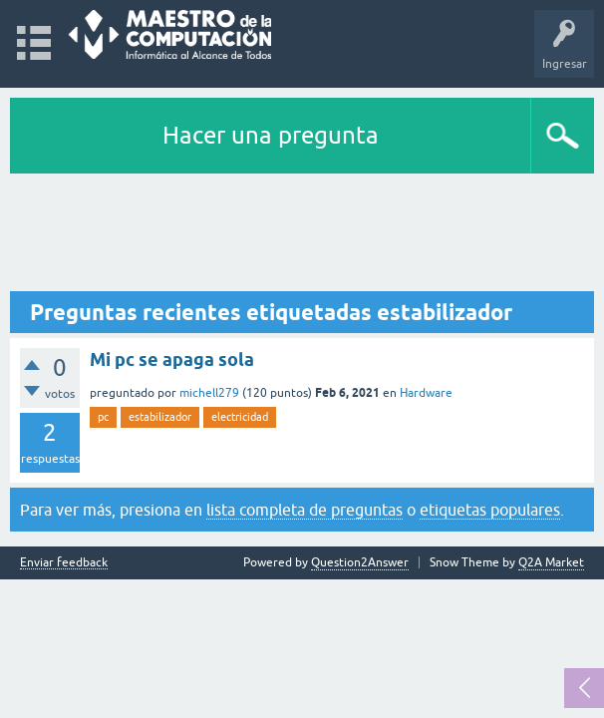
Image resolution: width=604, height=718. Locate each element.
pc (103, 417)
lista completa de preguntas (304, 510)
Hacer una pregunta (270, 135)
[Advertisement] (302, 233)
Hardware (426, 393)
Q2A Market (551, 562)
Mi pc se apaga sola (172, 359)
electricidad (239, 417)
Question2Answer (360, 562)
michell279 (209, 393)
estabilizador (160, 417)
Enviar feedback (64, 562)
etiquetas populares (490, 510)
